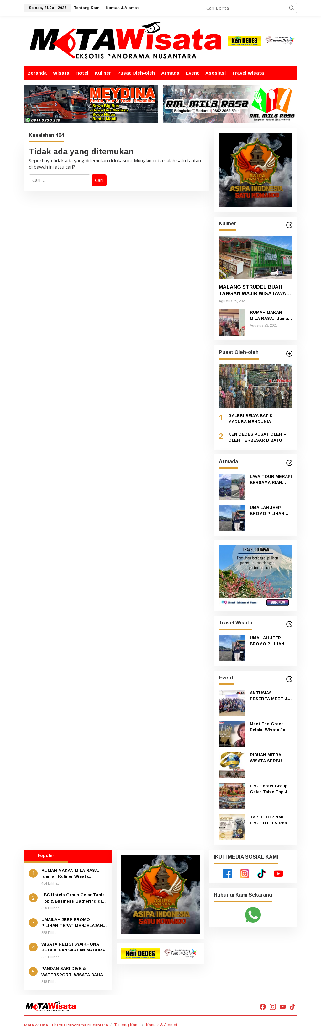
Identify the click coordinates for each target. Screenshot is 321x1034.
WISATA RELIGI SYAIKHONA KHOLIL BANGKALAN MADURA (73, 947)
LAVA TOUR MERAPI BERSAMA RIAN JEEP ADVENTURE (271, 480)
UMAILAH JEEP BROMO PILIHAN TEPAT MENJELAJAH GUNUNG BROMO (268, 511)
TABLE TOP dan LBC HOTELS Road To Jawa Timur (270, 820)
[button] (291, 8)
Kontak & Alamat (161, 1024)
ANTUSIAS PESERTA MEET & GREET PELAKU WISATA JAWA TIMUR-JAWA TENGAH (269, 696)
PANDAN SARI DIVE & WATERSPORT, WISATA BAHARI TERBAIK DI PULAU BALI (74, 972)
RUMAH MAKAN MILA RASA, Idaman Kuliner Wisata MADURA (270, 316)
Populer (46, 855)
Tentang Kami (126, 1024)
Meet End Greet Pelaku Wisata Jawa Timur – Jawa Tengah (270, 727)
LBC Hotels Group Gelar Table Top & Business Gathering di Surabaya (271, 789)
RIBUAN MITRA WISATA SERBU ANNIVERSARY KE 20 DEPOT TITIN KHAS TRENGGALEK (268, 758)
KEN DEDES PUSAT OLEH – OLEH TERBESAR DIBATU (257, 437)
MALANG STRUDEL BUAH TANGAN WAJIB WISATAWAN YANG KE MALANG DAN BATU (255, 290)
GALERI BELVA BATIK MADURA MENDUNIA (250, 418)
